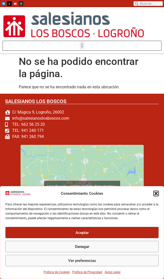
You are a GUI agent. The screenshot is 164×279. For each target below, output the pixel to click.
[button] (156, 193)
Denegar (82, 246)
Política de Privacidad (87, 272)
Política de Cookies (57, 272)
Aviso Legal (112, 272)
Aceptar (82, 232)
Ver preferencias (82, 260)
